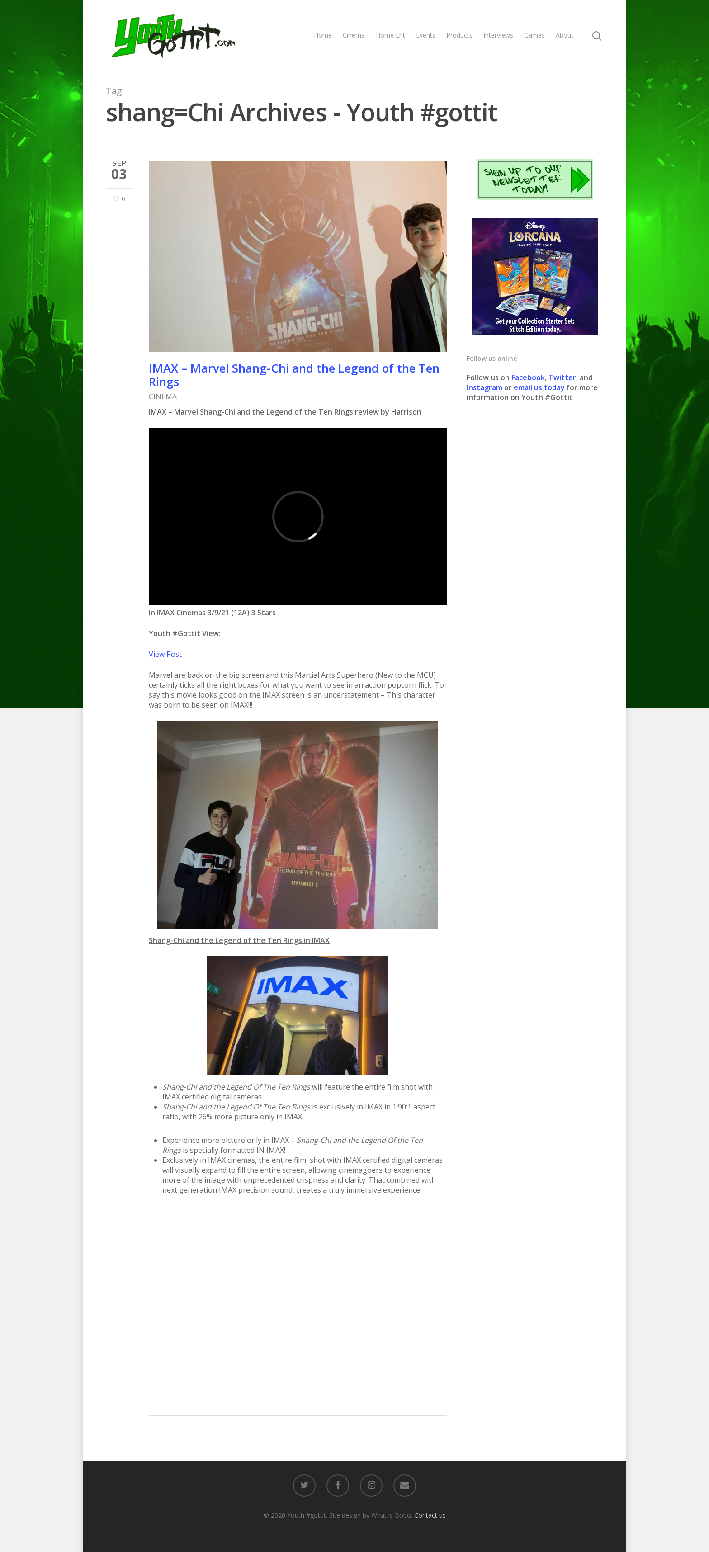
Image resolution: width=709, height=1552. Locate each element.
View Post (165, 654)
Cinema (354, 35)
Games (534, 35)
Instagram (485, 387)
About (564, 35)
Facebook (528, 377)
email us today (539, 387)
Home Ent (390, 35)
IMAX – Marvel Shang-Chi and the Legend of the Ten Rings (294, 375)
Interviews (498, 35)
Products (459, 35)
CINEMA (163, 396)
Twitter (562, 377)
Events (425, 35)
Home (323, 35)
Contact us (430, 1515)
